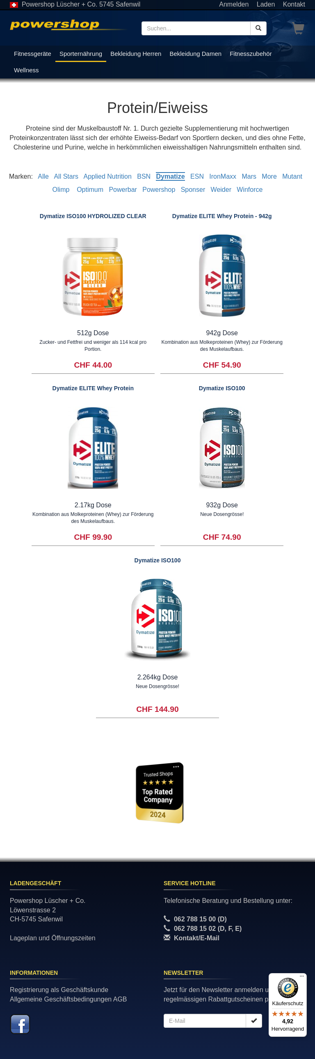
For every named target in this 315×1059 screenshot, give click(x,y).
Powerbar (123, 189)
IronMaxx (222, 176)
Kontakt (294, 4)
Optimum (90, 189)
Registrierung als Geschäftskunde (59, 989)
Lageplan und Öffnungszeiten (53, 938)
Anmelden (234, 4)
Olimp (61, 189)
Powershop (158, 189)
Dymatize (170, 176)
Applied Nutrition (107, 176)
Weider (221, 189)
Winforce (249, 189)
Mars (249, 176)
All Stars (66, 176)
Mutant (292, 176)
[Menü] (302, 978)
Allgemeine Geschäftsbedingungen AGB (68, 999)
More (269, 176)
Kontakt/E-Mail (196, 938)
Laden (266, 4)
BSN (144, 176)
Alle (43, 176)
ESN (197, 176)
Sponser (193, 189)
